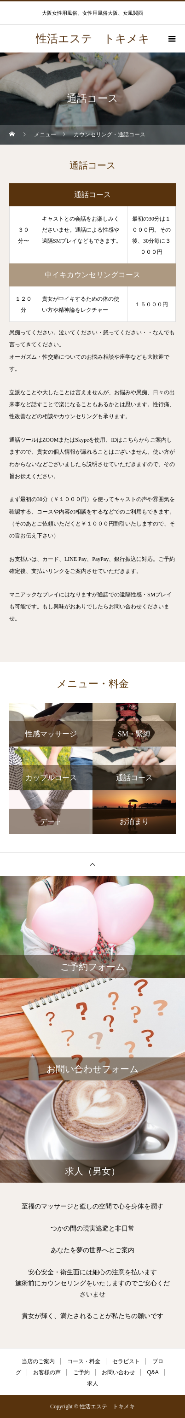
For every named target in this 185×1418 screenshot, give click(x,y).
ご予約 (81, 1372)
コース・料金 (83, 1361)
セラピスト (126, 1361)
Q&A (153, 1372)
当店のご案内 (38, 1361)
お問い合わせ (118, 1372)
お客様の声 (47, 1372)
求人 (92, 1383)
